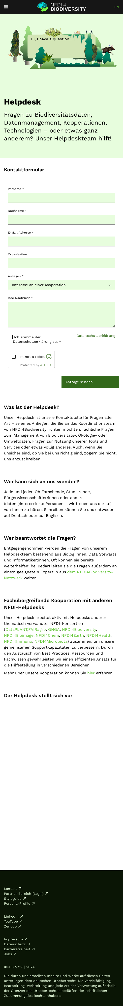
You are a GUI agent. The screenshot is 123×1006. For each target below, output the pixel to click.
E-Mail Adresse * (21, 232)
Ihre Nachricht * (20, 298)
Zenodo (13, 926)
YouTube (13, 921)
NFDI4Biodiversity (79, 629)
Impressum (16, 939)
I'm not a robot (32, 357)
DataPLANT (16, 629)
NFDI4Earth (72, 635)
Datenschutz (17, 944)
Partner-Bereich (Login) (26, 894)
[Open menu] (6, 7)
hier (91, 673)
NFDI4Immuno (18, 641)
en (116, 7)
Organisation (17, 254)
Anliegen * (16, 276)
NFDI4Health (98, 635)
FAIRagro (37, 629)
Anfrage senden (79, 382)
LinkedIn (14, 916)
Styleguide (15, 898)
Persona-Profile (19, 903)
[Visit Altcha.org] (49, 356)
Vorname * (16, 189)
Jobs (10, 954)
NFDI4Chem (47, 635)
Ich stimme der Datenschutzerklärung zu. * (37, 339)
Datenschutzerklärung (96, 336)
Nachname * (17, 210)
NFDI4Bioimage (18, 635)
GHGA (54, 629)
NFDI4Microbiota (50, 641)
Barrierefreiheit (19, 949)
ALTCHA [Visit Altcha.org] (46, 365)
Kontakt (13, 889)
